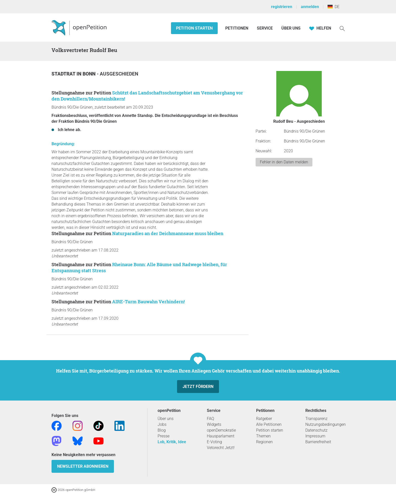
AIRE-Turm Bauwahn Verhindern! (148, 302)
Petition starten (194, 28)
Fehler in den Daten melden (284, 162)
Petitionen (237, 28)
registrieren (281, 6)
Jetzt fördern (198, 386)
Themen (263, 436)
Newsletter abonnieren (82, 466)
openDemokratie (221, 430)
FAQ (210, 418)
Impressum (315, 436)
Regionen (264, 441)
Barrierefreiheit (318, 441)
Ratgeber (264, 418)
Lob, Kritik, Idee (172, 441)
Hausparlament (220, 436)
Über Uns (291, 28)
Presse (163, 436)
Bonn (90, 74)
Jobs (162, 424)
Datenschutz (316, 430)
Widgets (214, 424)
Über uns (166, 418)
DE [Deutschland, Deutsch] (333, 6)
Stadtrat (64, 74)
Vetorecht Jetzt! (221, 447)
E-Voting (214, 441)
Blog (162, 430)
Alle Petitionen (269, 424)
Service (265, 28)
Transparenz (316, 418)
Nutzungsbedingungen (325, 424)
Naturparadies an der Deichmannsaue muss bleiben (167, 233)
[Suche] (342, 28)
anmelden (310, 6)
